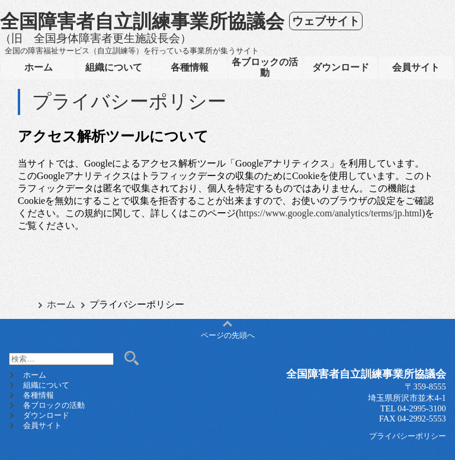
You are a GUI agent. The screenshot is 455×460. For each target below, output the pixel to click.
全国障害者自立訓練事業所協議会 (142, 21)
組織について (113, 67)
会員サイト (416, 67)
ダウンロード (340, 67)
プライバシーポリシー (407, 436)
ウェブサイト (326, 21)
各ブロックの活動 (265, 67)
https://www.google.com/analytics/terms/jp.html (330, 213)
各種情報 (190, 67)
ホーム (38, 67)
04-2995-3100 (422, 408)
